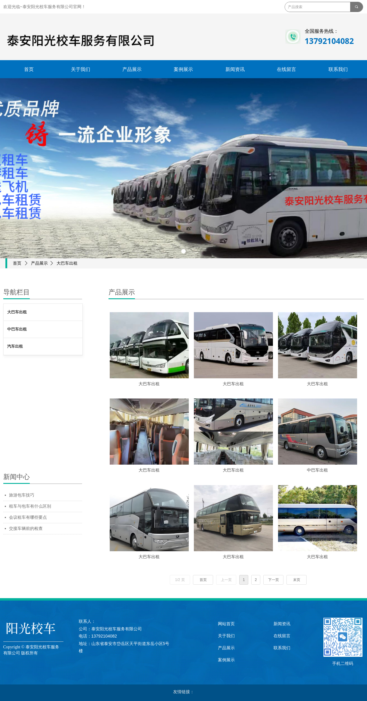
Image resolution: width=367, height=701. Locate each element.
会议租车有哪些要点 (28, 517)
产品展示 (39, 263)
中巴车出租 (17, 329)
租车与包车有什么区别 (30, 506)
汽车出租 (15, 346)
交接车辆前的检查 (26, 528)
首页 (17, 263)
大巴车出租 (17, 312)
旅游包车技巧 (21, 495)
